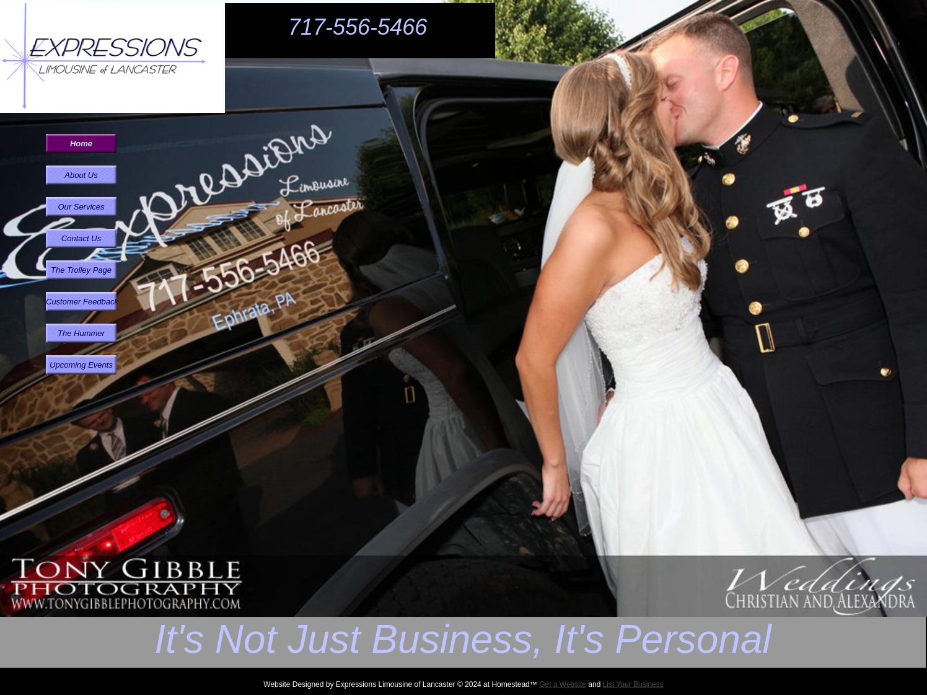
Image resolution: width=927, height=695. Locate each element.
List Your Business (633, 684)
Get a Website (562, 684)
